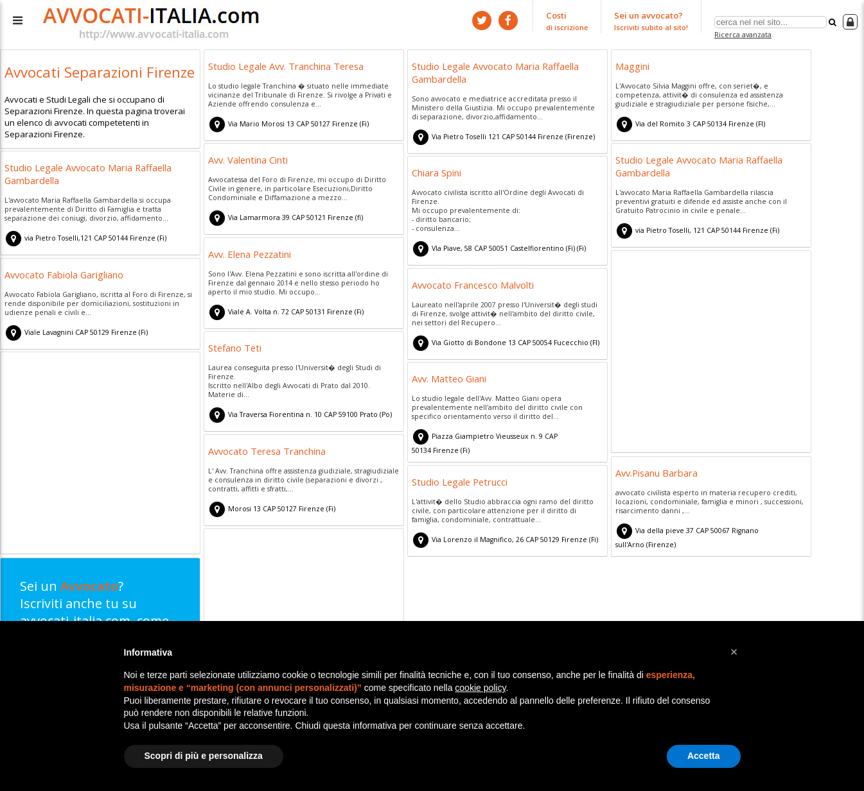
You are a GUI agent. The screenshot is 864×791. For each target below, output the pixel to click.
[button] (734, 652)
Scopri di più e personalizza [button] (204, 756)
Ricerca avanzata (742, 34)
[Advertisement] (711, 353)
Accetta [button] (703, 756)
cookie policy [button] (480, 688)
